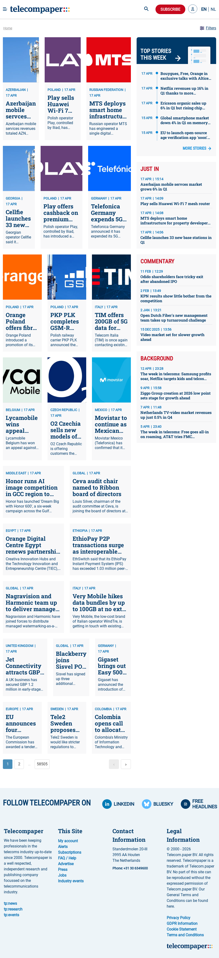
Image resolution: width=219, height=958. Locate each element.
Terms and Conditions (185, 935)
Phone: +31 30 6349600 (130, 868)
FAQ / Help (67, 858)
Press (62, 869)
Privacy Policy (178, 918)
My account (68, 841)
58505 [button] (42, 764)
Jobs (62, 875)
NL (213, 9)
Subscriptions (69, 852)
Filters (207, 28)
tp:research (13, 909)
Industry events (71, 881)
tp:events (11, 915)
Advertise (66, 864)
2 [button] (19, 764)
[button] (192, 9)
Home (7, 28)
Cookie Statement (182, 929)
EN (204, 9)
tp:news (10, 903)
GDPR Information (182, 923)
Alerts (63, 846)
